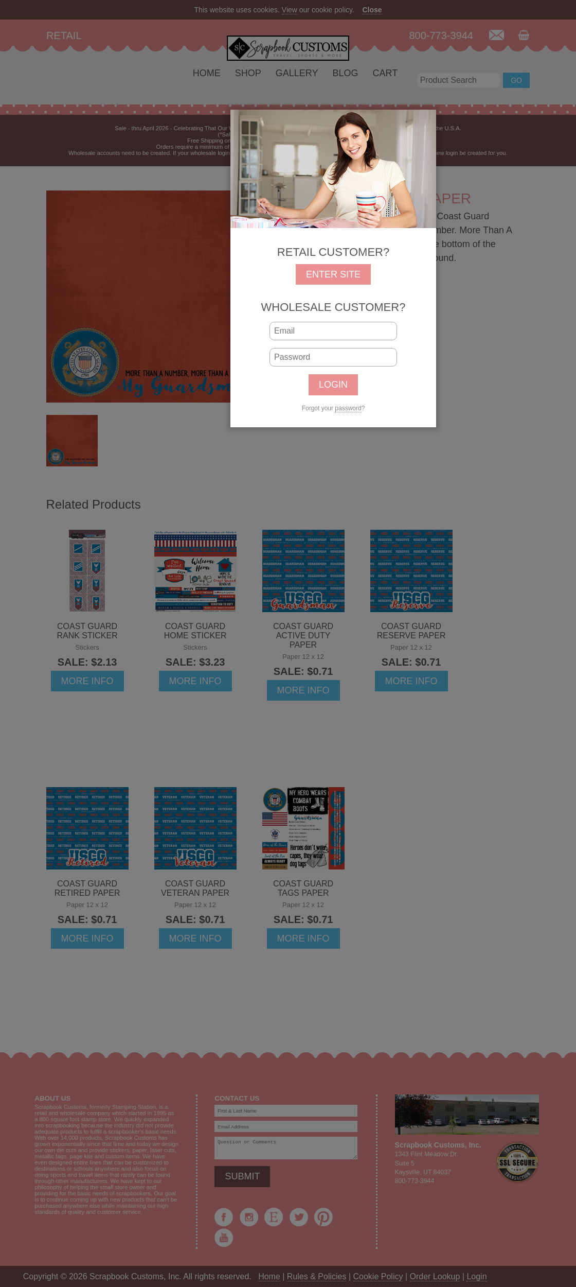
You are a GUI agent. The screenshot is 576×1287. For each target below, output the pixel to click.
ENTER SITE (333, 274)
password (348, 408)
